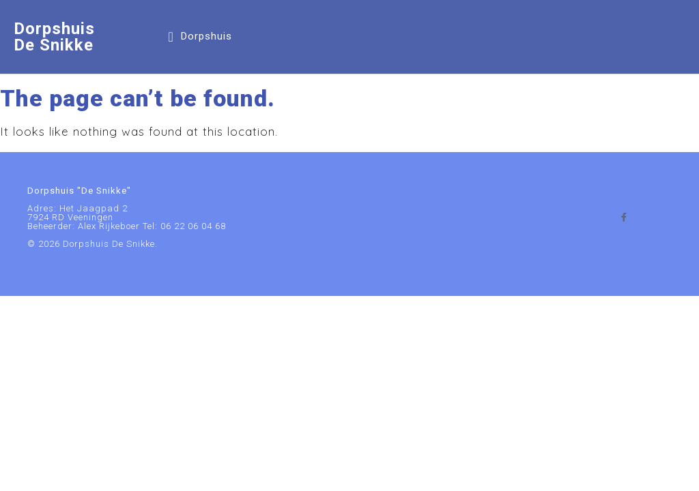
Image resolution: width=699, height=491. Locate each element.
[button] (200, 37)
